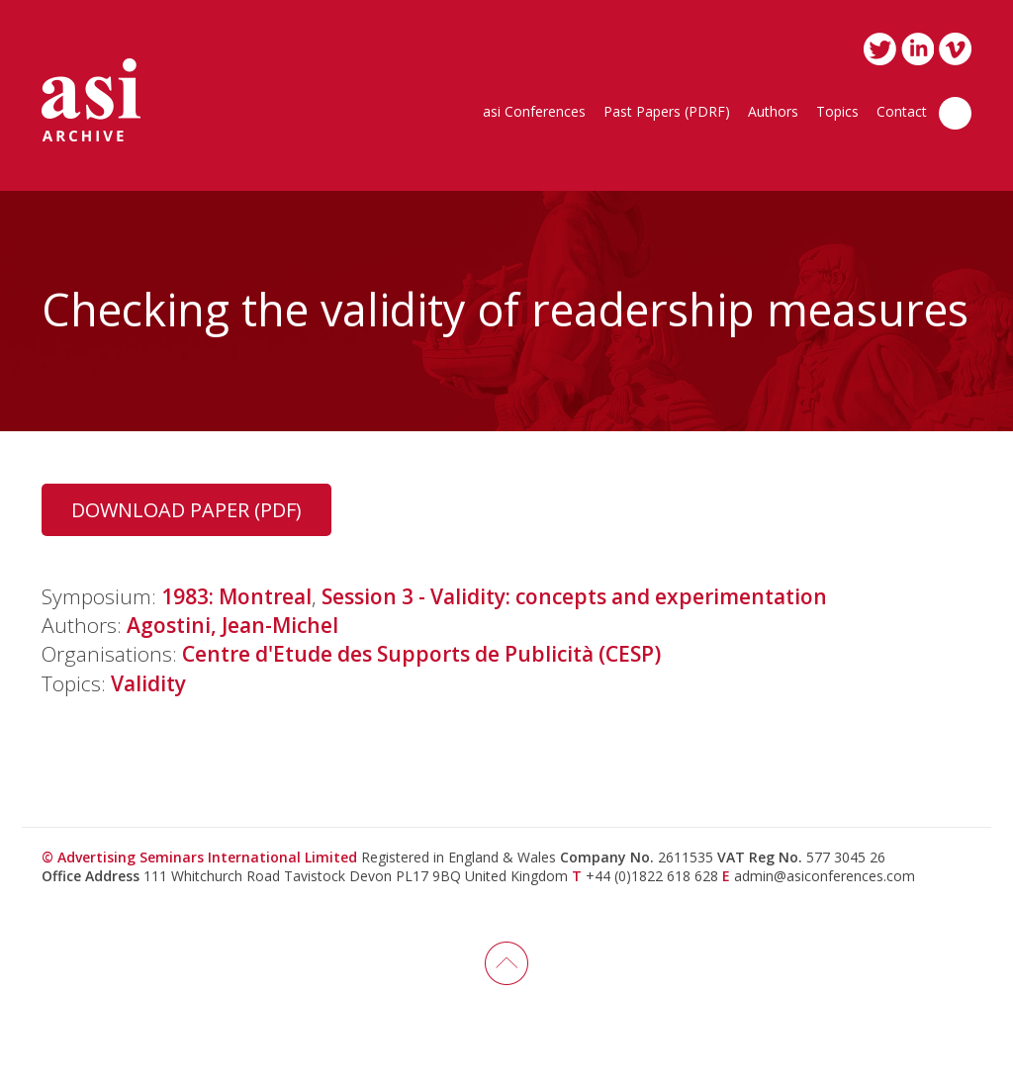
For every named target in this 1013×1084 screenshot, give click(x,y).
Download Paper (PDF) (186, 510)
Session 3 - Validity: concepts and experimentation (574, 596)
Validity (148, 683)
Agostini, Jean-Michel (232, 625)
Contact (901, 113)
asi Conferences (534, 113)
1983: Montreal (236, 596)
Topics (837, 113)
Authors (773, 113)
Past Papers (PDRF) (666, 113)
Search (955, 113)
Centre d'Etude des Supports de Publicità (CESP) (421, 654)
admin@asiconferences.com (824, 875)
